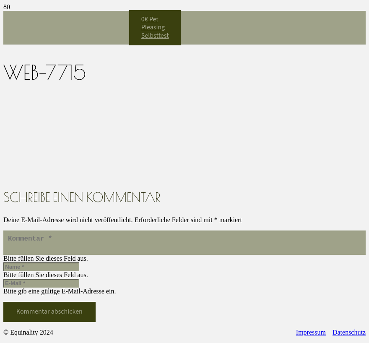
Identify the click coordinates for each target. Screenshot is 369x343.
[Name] (41, 270)
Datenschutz (349, 335)
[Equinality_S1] (66, 132)
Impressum (311, 335)
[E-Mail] (41, 286)
